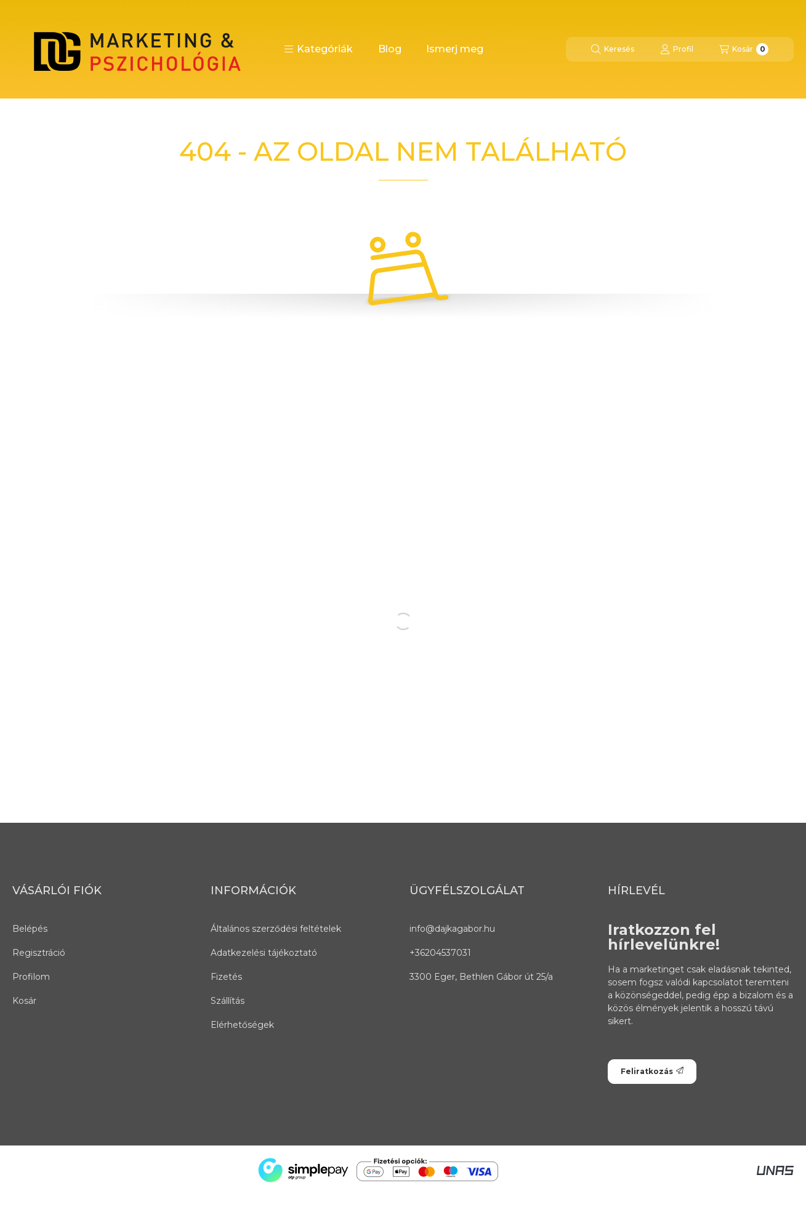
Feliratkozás (652, 1071)
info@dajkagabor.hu (452, 928)
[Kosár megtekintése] (744, 49)
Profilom (31, 976)
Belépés (29, 928)
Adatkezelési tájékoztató (264, 952)
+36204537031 (440, 952)
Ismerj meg (454, 49)
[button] (318, 49)
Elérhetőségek (242, 1024)
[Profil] (676, 49)
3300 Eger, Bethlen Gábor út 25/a (481, 976)
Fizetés (226, 976)
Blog (389, 49)
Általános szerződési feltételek (276, 928)
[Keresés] (612, 49)
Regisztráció (38, 952)
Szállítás (227, 1000)
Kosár (24, 1000)
